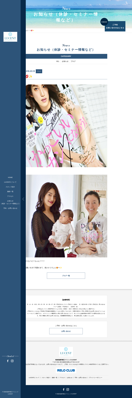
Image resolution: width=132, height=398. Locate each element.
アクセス (10, 196)
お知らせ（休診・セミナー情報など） (10, 202)
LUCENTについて (10, 182)
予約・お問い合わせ (10, 208)
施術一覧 (10, 191)
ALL (57, 61)
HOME (10, 177)
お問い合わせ (66, 331)
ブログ (73, 61)
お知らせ (65, 61)
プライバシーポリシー (95, 377)
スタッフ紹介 (10, 187)
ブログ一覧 (66, 276)
